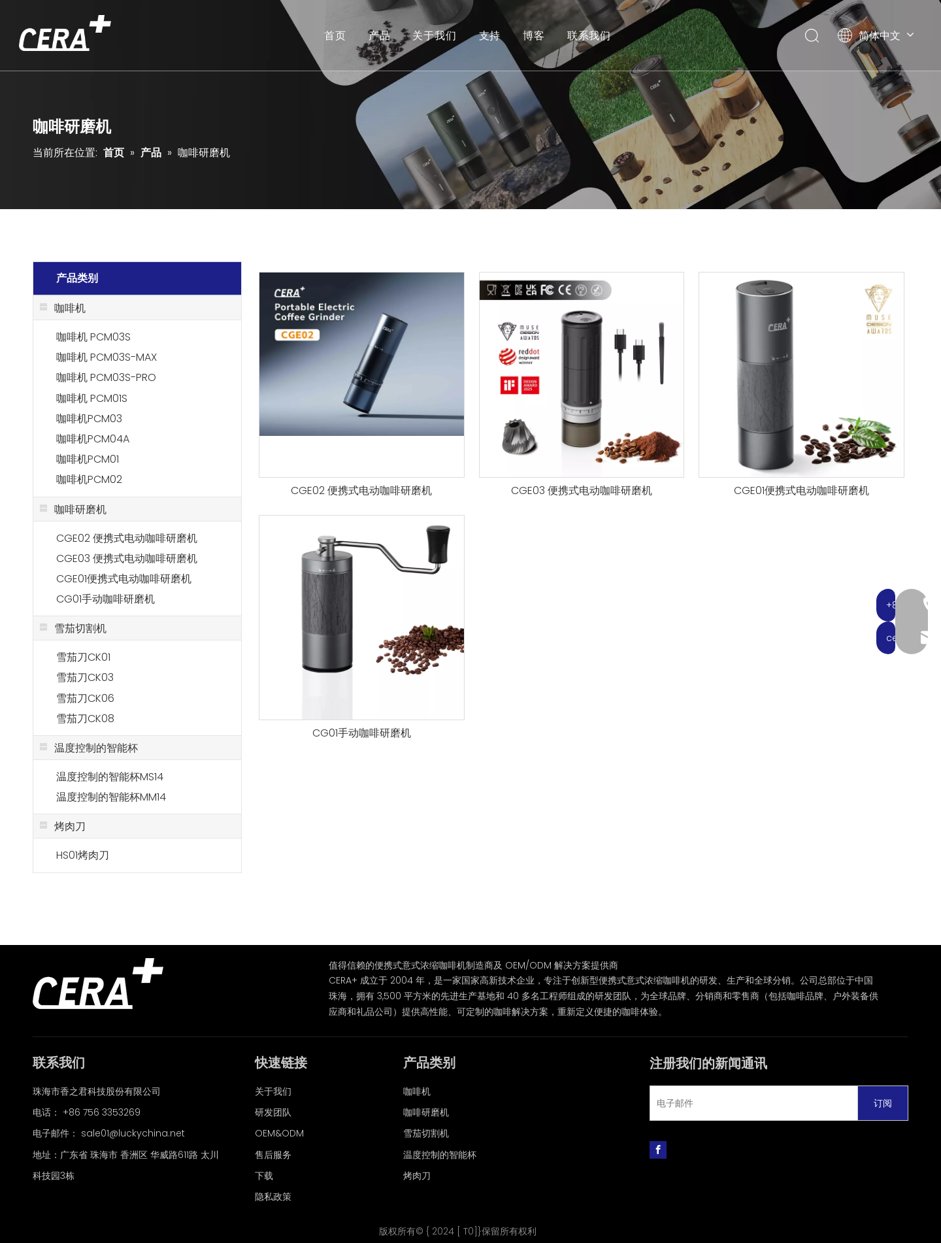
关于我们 (435, 36)
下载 (264, 1175)
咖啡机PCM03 (89, 418)
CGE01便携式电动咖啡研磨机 (123, 578)
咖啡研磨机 (426, 1112)
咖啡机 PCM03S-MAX (106, 357)
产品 (380, 36)
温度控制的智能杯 (439, 1154)
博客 (534, 36)
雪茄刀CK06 (85, 698)
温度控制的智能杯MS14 (109, 776)
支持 (490, 36)
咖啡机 (417, 1091)
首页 (336, 36)
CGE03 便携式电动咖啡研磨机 (126, 558)
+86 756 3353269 (101, 1112)
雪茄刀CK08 (85, 718)
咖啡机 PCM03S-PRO (106, 377)
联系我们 (590, 36)
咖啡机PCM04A (92, 438)
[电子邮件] (750, 1103)
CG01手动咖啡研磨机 (105, 598)
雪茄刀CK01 (83, 657)
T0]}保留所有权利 (500, 1231)
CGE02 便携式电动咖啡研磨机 (126, 538)
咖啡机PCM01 (87, 459)
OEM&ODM (279, 1133)
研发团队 (273, 1112)
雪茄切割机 (426, 1133)
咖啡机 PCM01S (91, 398)
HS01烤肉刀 (82, 855)
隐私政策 (273, 1196)
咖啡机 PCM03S (93, 336)
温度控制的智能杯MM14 (111, 796)
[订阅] (882, 1103)
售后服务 (273, 1154)
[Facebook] (658, 1149)
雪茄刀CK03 (85, 677)
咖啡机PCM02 (89, 479)
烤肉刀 (417, 1175)
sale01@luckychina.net (133, 1133)
